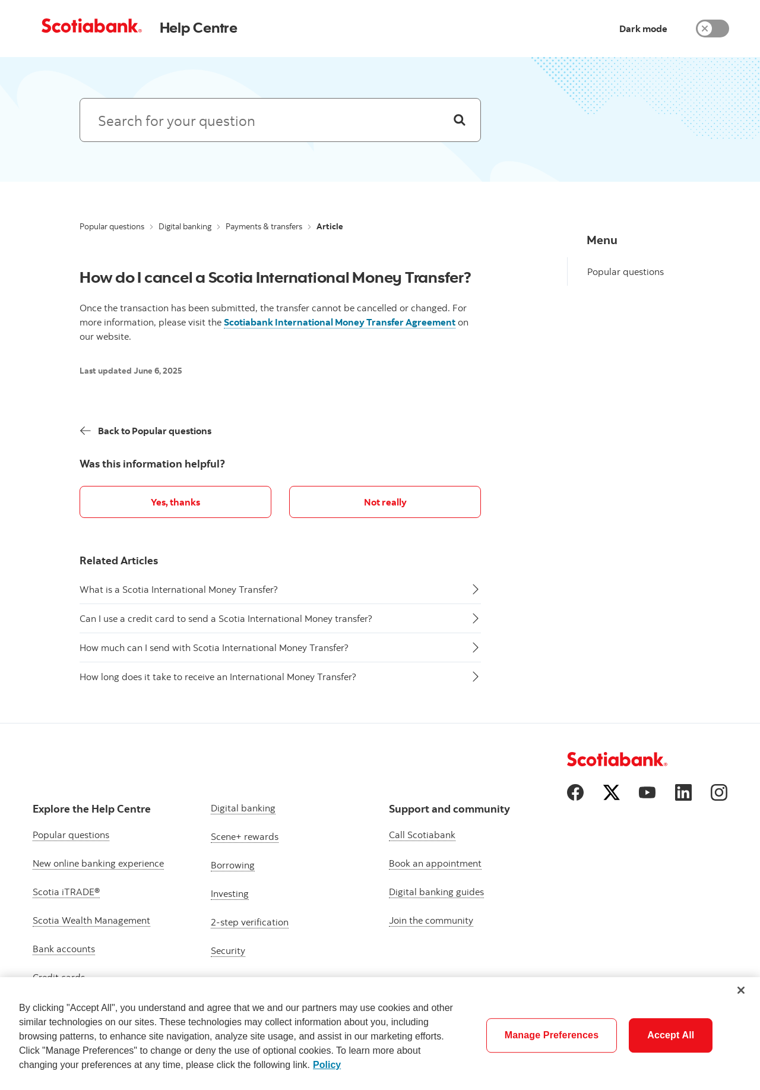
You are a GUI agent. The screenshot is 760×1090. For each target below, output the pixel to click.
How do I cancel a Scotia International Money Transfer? (275, 276)
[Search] (459, 120)
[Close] (741, 990)
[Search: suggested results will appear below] (280, 120)
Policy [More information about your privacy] (327, 1065)
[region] (380, 1033)
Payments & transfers (264, 226)
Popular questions (112, 226)
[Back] (146, 430)
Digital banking (185, 226)
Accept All (670, 1035)
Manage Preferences (552, 1035)
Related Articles (119, 560)
